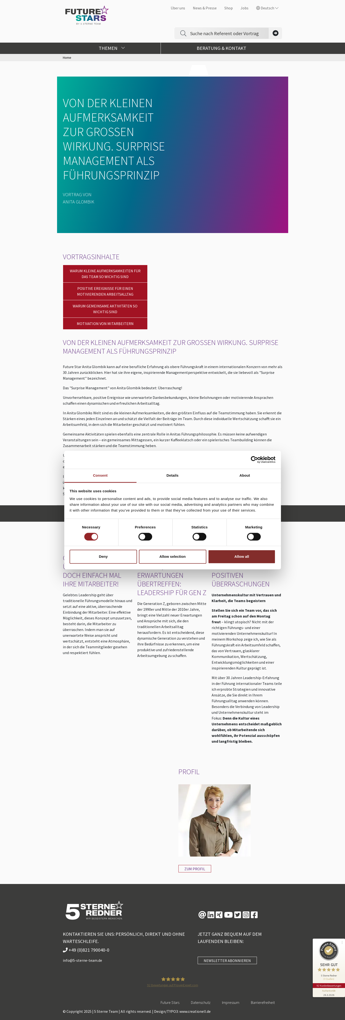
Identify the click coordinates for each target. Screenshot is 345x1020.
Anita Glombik (78, 202)
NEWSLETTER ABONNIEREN (227, 960)
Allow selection (172, 557)
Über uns (178, 8)
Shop (228, 8)
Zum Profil (194, 868)
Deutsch (267, 8)
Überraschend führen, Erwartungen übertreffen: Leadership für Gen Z (172, 575)
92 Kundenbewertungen (328, 983)
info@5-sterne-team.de (82, 960)
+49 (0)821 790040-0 (86, 950)
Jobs (244, 8)
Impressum (230, 1002)
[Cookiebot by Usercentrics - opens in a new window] (254, 459)
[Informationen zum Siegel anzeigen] (328, 990)
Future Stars (170, 1002)
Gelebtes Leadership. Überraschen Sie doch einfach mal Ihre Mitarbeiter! (97, 570)
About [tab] (245, 475)
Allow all (241, 557)
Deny (103, 557)
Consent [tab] (100, 475)
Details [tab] (173, 475)
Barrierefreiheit (263, 1002)
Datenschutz (200, 1002)
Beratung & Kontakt (221, 48)
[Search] (229, 33)
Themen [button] (112, 48)
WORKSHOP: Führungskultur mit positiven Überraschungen (246, 570)
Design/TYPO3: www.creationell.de (182, 1011)
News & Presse (205, 8)
